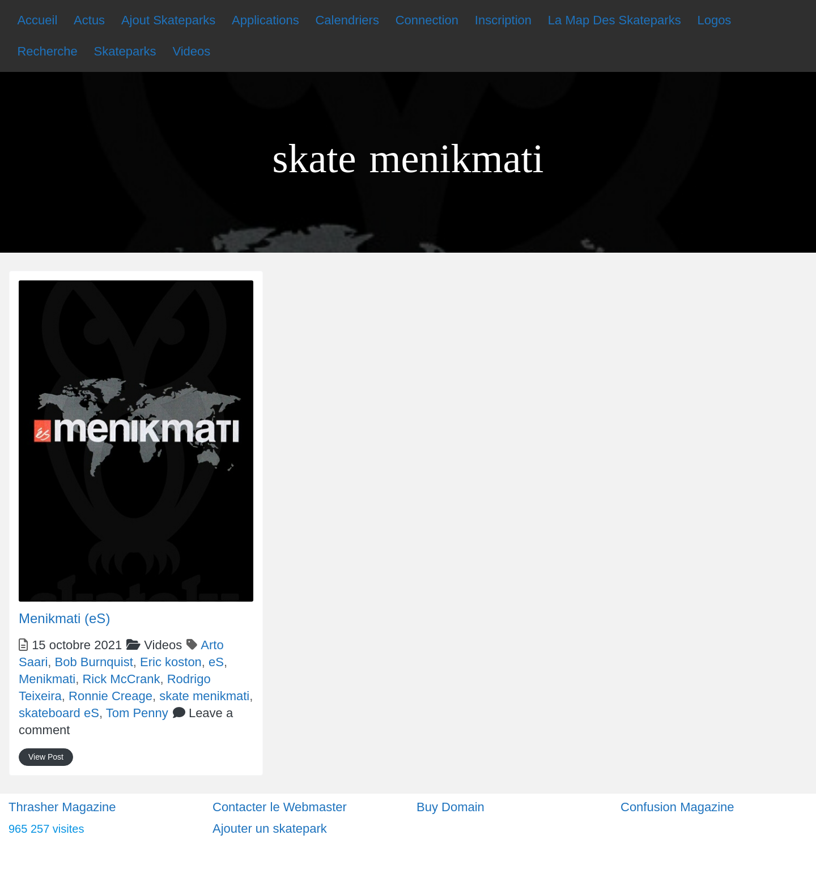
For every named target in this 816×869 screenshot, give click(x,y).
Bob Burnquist (94, 662)
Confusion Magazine (677, 807)
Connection (427, 20)
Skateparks (125, 51)
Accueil (37, 20)
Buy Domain (450, 807)
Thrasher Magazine (62, 807)
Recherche (47, 51)
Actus (89, 20)
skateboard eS (59, 713)
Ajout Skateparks (168, 20)
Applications (265, 20)
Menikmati (47, 679)
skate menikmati (204, 696)
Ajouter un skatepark (269, 828)
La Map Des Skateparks (614, 20)
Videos (191, 51)
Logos (714, 20)
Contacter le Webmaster (279, 807)
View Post (45, 756)
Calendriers (347, 20)
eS (216, 662)
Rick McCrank (121, 679)
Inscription (503, 20)
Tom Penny (137, 713)
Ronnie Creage (110, 696)
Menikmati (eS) (64, 618)
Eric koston (171, 662)
